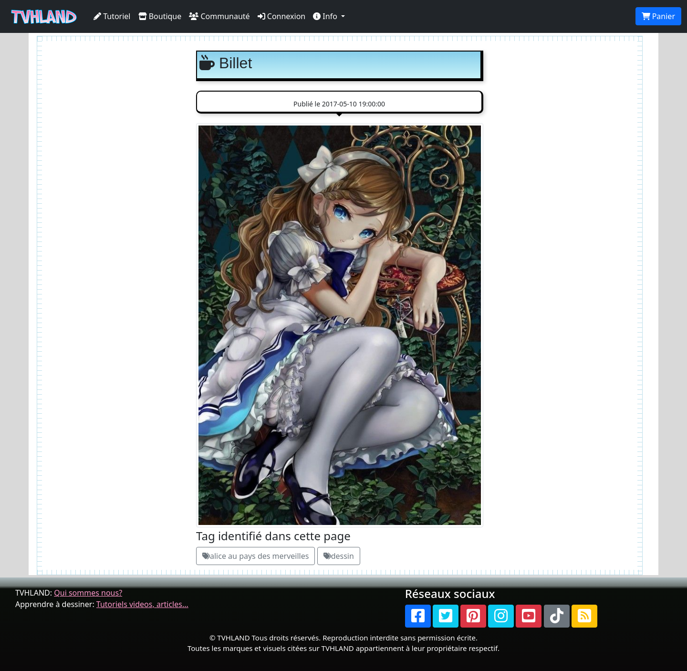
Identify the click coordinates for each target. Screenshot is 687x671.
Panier (658, 16)
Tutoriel (112, 16)
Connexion (282, 16)
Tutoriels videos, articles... (142, 604)
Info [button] (326, 16)
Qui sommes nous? (88, 592)
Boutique (160, 16)
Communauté (219, 16)
